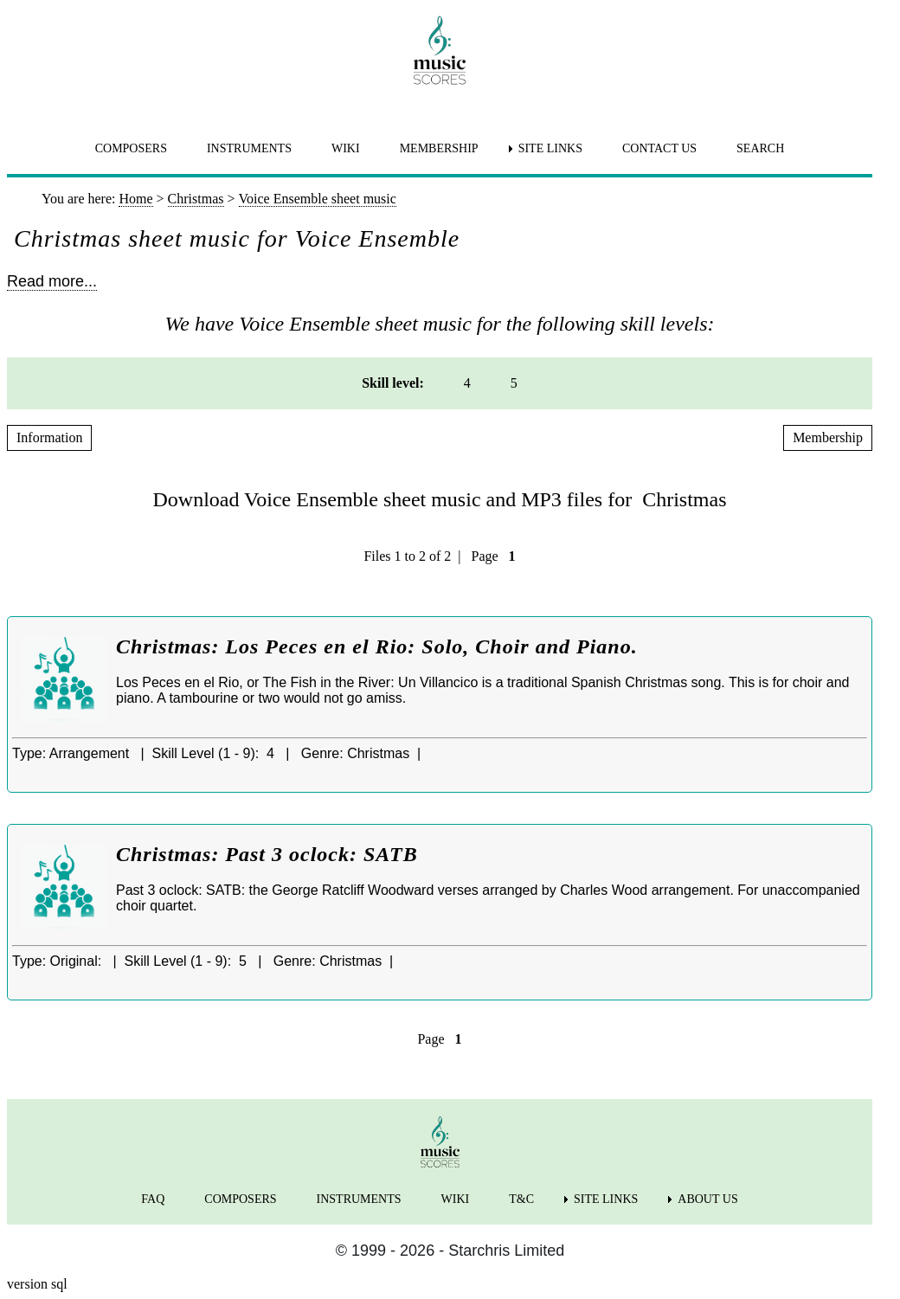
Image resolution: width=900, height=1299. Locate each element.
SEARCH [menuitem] (760, 148)
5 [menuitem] (514, 383)
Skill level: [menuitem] (393, 383)
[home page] (439, 50)
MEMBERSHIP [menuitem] (439, 148)
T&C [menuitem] (521, 1199)
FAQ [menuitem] (152, 1199)
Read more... (52, 281)
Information (49, 437)
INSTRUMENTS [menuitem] (249, 148)
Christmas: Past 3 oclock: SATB (267, 854)
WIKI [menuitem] (345, 148)
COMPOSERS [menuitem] (131, 148)
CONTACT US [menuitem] (659, 148)
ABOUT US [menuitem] (707, 1199)
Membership (828, 437)
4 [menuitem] (467, 383)
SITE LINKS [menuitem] (550, 148)
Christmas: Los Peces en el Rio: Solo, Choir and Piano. (377, 646)
